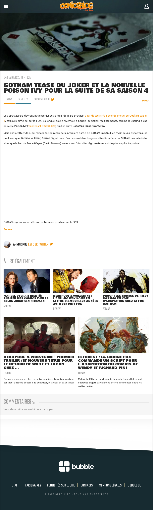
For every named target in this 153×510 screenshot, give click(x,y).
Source (8, 229)
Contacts (87, 485)
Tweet (145, 100)
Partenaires (33, 485)
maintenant (41, 126)
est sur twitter (40, 244)
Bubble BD (134, 485)
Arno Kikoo (16, 244)
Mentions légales (110, 485)
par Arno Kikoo (42, 99)
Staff (15, 485)
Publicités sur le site (61, 485)
